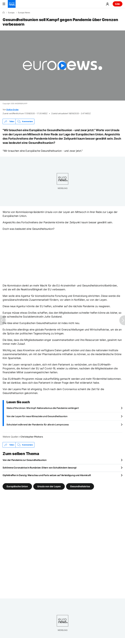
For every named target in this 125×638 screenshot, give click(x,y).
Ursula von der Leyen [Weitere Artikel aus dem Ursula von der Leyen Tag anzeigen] (49, 486)
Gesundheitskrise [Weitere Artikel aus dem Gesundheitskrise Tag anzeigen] (80, 486)
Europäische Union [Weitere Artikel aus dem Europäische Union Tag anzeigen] (17, 486)
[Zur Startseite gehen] (12, 4)
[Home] (4, 12)
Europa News (24, 13)
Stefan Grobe (12, 109)
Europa (11, 13)
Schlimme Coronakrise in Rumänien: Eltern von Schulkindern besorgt (39, 467)
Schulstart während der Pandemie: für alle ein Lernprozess (37, 424)
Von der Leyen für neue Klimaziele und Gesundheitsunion (37, 416)
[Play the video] (62, 65)
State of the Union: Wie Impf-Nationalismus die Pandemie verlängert (42, 408)
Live (117, 3)
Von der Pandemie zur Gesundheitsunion (25, 460)
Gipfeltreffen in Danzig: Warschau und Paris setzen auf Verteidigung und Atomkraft (47, 475)
